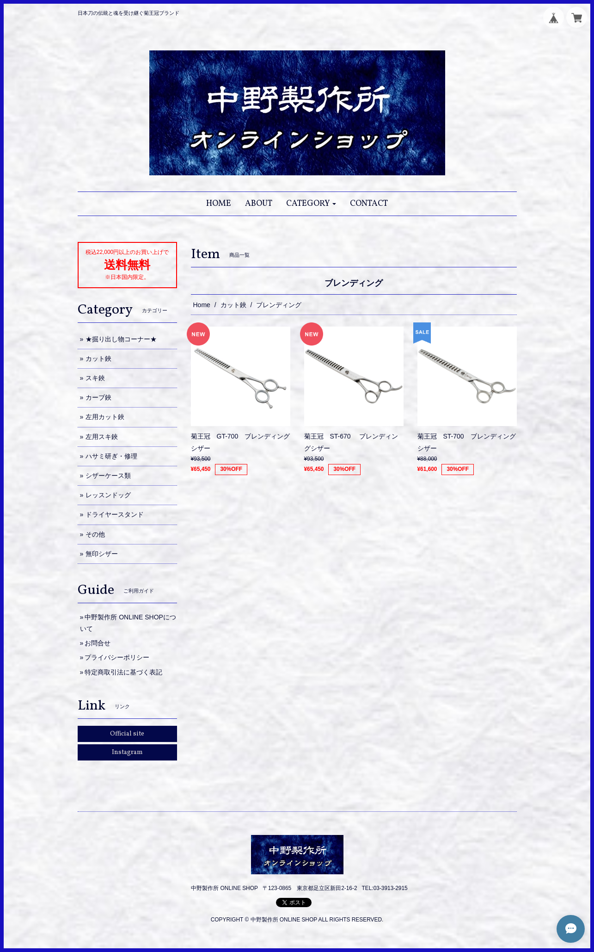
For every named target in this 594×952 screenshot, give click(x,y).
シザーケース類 (108, 475)
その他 (95, 534)
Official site (127, 733)
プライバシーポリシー (117, 657)
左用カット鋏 (105, 416)
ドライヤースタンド (115, 514)
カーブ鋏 (98, 397)
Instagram (127, 752)
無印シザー (102, 553)
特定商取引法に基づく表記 (123, 672)
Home (201, 305)
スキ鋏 (95, 378)
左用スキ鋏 (102, 436)
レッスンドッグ (108, 495)
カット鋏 (233, 305)
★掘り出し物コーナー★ (121, 339)
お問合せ (97, 643)
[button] (311, 204)
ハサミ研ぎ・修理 (111, 456)
